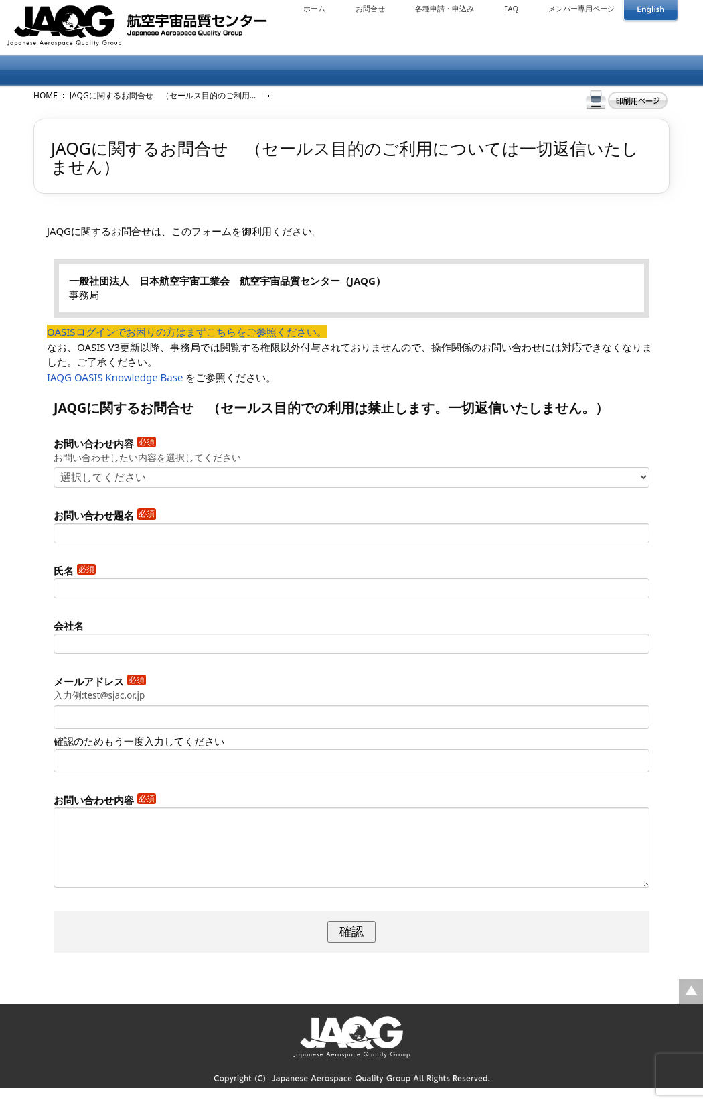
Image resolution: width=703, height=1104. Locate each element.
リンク (615, 71)
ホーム (314, 8)
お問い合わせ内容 (105, 443)
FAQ (511, 8)
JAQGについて (83, 71)
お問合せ (370, 8)
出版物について (296, 71)
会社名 (69, 625)
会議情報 (402, 71)
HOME (45, 95)
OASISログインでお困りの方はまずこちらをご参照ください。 (187, 331)
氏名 (75, 570)
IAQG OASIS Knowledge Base (115, 377)
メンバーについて (190, 71)
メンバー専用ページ (581, 8)
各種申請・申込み (444, 8)
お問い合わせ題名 (105, 515)
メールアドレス (100, 681)
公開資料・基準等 (509, 71)
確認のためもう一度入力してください (139, 741)
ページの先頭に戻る (691, 1007)
